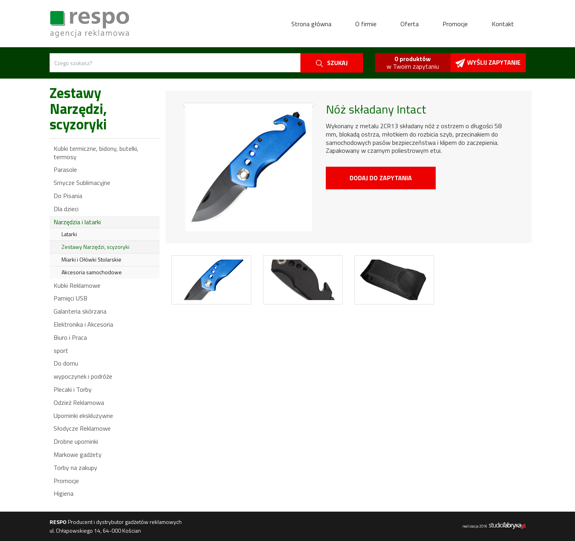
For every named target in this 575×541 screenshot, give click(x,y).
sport (61, 350)
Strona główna (311, 24)
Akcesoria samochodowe (92, 272)
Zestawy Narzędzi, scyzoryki (95, 247)
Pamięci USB (70, 298)
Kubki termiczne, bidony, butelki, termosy (96, 153)
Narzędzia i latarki (77, 222)
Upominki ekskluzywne (83, 415)
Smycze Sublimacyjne (82, 182)
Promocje (455, 24)
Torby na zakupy (75, 467)
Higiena (63, 493)
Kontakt (503, 24)
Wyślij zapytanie (488, 62)
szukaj (332, 62)
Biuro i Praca (70, 337)
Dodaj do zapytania (381, 178)
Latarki (69, 234)
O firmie (366, 24)
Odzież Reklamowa (79, 402)
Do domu (66, 363)
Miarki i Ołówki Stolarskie (91, 259)
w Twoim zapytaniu (413, 62)
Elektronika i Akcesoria (83, 324)
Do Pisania (68, 195)
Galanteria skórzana (80, 311)
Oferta (409, 24)
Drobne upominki (76, 441)
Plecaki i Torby (73, 389)
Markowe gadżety (78, 454)
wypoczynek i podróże (83, 376)
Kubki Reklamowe (77, 285)
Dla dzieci (66, 209)
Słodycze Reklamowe (82, 428)
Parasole (65, 169)
